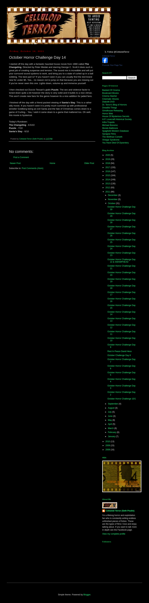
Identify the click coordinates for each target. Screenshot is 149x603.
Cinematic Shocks (110, 99)
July (110, 412)
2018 (108, 163)
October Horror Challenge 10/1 (121, 399)
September (113, 404)
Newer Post (15, 163)
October (112, 203)
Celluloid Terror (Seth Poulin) (120, 511)
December (113, 195)
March (111, 428)
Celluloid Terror (108, 56)
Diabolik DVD (108, 102)
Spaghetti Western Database (115, 131)
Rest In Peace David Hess (119, 351)
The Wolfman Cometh (112, 137)
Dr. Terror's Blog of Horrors (114, 105)
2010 (108, 441)
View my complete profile (113, 534)
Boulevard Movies (110, 93)
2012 (108, 187)
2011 (108, 192)
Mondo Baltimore (110, 128)
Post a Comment (21, 157)
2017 (108, 167)
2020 (108, 155)
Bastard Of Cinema (111, 90)
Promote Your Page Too (112, 65)
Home (52, 163)
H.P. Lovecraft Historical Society (117, 119)
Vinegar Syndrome (110, 140)
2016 (108, 171)
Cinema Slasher (109, 96)
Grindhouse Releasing (112, 110)
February (112, 432)
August (111, 408)
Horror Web (107, 113)
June (110, 416)
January (112, 436)
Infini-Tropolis (108, 122)
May (110, 420)
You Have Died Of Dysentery (115, 143)
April (110, 424)
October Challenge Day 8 (119, 355)
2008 (108, 449)
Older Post (89, 163)
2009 (108, 445)
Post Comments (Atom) (32, 168)
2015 (108, 175)
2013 (108, 183)
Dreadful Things (109, 107)
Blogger (86, 594)
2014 (108, 179)
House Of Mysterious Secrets (115, 116)
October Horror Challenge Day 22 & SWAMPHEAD (121, 260)
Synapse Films (109, 134)
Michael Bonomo (110, 125)
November (113, 199)
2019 (108, 159)
